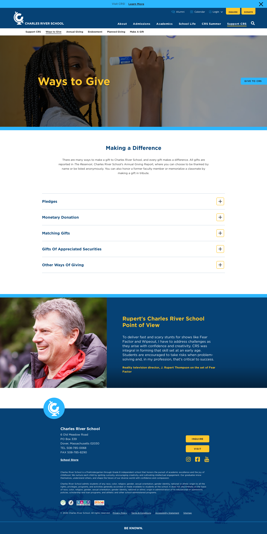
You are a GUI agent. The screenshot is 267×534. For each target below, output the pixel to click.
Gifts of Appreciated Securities (133, 249)
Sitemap (187, 513)
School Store (69, 459)
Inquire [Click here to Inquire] (197, 439)
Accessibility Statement (167, 513)
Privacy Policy (120, 513)
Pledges (133, 201)
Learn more (136, 4)
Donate (248, 12)
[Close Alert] (260, 4)
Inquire (233, 12)
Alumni (180, 11)
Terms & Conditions (141, 513)
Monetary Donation (133, 217)
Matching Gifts (133, 233)
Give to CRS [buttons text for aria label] (253, 81)
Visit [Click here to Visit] (197, 448)
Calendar (199, 11)
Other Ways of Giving (133, 265)
